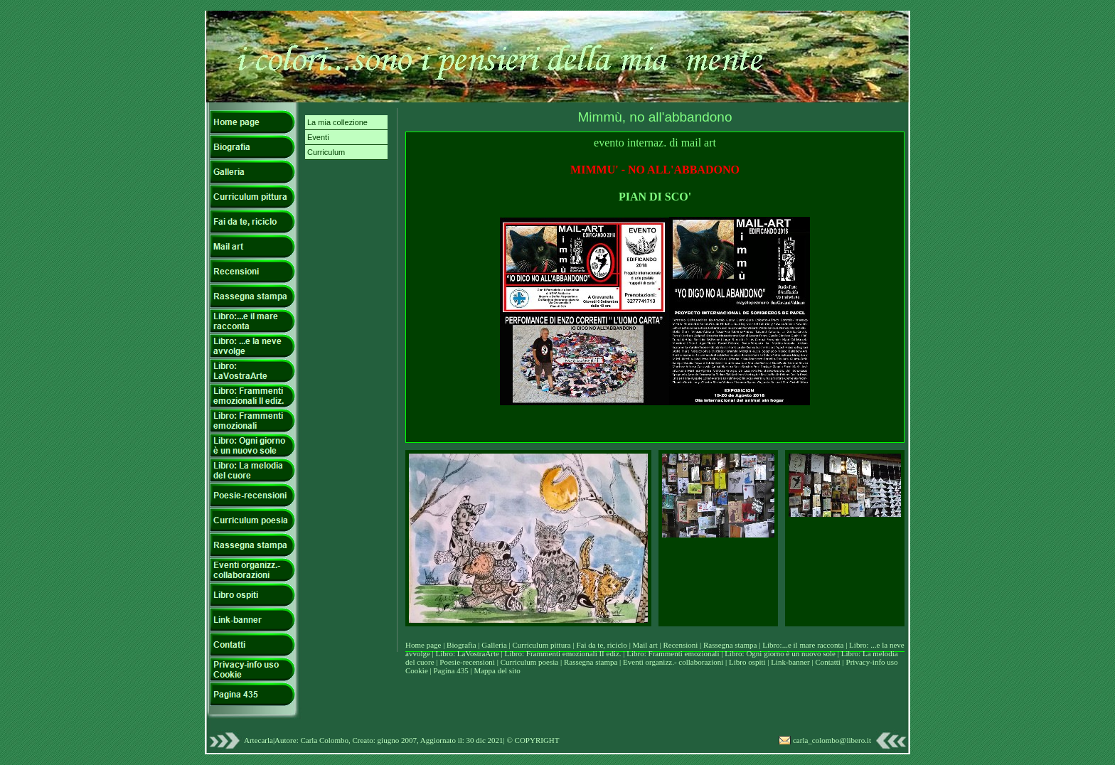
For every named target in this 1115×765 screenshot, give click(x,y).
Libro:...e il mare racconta (802, 645)
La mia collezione (337, 122)
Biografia (462, 645)
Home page (423, 645)
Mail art (645, 645)
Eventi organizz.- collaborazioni (673, 662)
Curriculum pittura (543, 645)
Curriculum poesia (530, 662)
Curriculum (326, 152)
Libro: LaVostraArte (468, 653)
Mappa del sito (497, 670)
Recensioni (681, 645)
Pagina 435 (450, 670)
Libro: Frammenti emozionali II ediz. (563, 653)
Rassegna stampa (731, 645)
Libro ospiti (748, 662)
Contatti (828, 662)
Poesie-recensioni (467, 662)
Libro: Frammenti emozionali (672, 653)
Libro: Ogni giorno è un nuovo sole (781, 653)
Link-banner (791, 662)
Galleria (494, 645)
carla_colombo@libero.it (832, 740)
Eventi (318, 137)
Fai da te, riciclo (602, 645)
